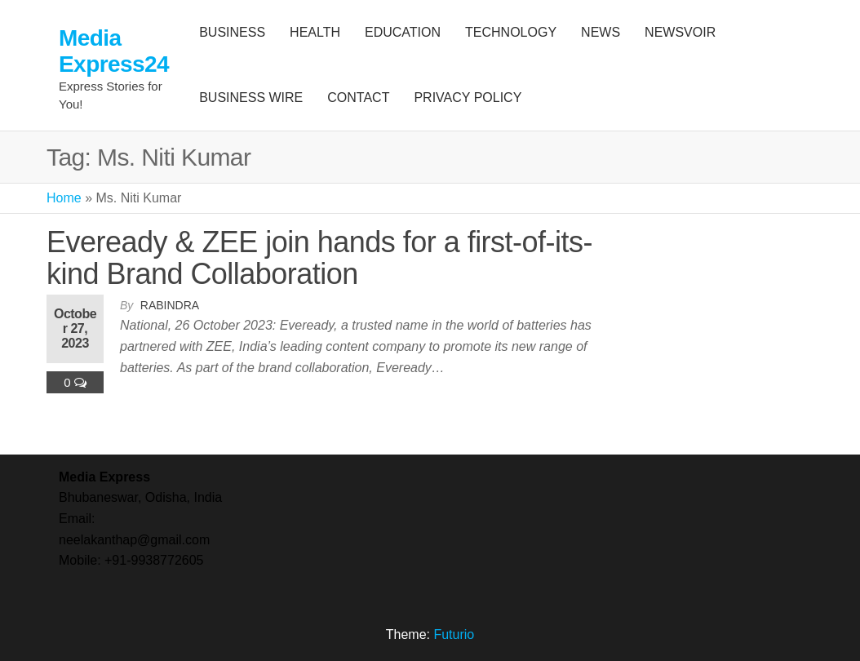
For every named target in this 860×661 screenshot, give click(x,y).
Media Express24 (114, 51)
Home (64, 198)
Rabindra (169, 305)
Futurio (453, 634)
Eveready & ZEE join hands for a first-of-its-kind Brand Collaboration (319, 258)
